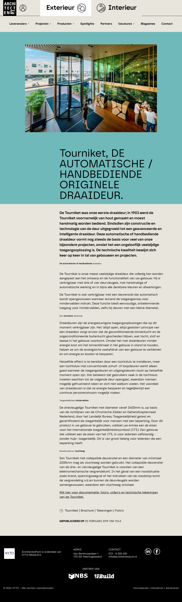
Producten (64, 24)
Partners (106, 24)
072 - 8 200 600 (118, 553)
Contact (167, 24)
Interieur (122, 8)
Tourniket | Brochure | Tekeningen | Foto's (94, 510)
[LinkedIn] (148, 551)
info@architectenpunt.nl (123, 557)
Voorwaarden (141, 588)
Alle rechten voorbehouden (37, 588)
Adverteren (172, 588)
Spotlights (87, 24)
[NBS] (78, 577)
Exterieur (60, 8)
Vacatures (125, 24)
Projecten (42, 24)
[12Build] (104, 577)
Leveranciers (18, 24)
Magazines (148, 24)
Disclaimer (157, 588)
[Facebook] (156, 551)
